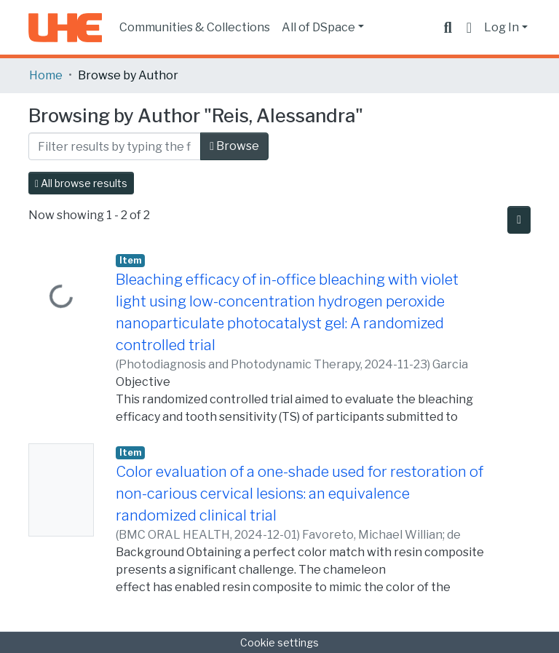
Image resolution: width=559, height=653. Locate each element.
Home (46, 75)
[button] (469, 27)
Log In (501, 27)
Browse (234, 146)
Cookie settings (279, 642)
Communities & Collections (194, 27)
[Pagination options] (519, 220)
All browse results (81, 183)
